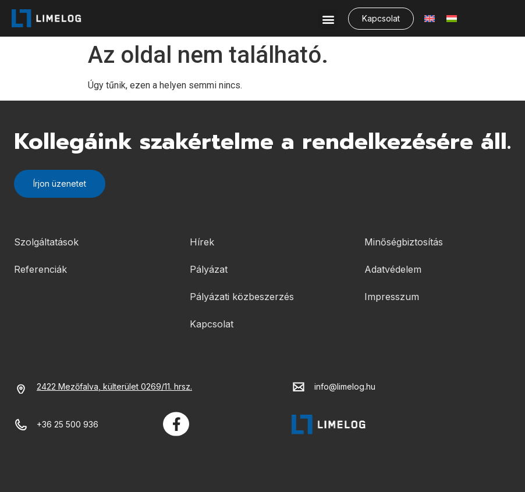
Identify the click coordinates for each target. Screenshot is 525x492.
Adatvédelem (392, 269)
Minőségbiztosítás (403, 242)
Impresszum (391, 296)
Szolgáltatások (46, 242)
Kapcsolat (211, 324)
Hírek (202, 242)
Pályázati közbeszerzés (242, 296)
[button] (328, 19)
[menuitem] (429, 18)
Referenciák (40, 269)
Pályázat (209, 269)
